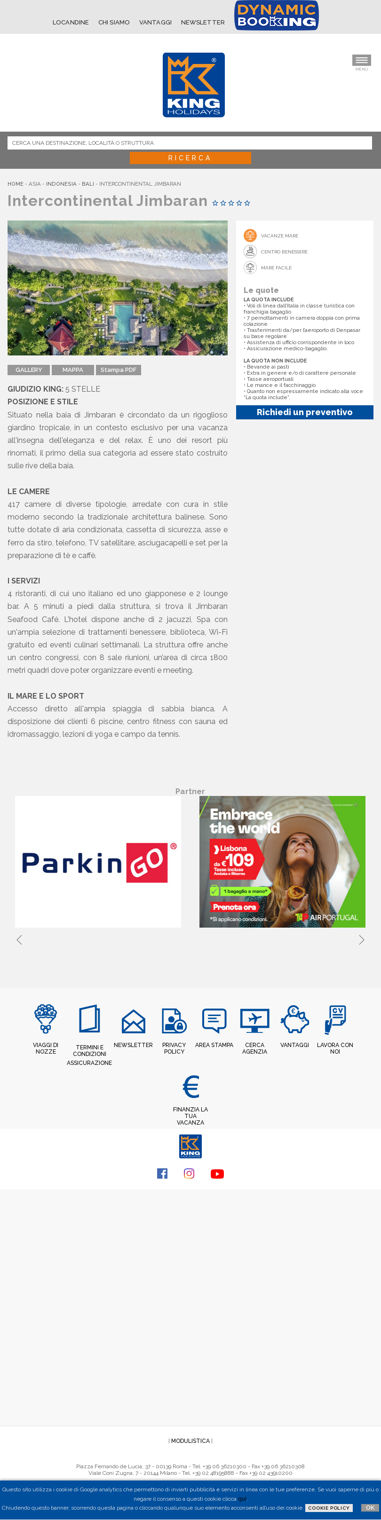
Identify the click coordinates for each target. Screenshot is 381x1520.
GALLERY (29, 369)
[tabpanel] (100, 862)
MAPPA (73, 369)
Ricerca (190, 158)
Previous (19, 938)
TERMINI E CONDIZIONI (89, 1050)
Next (362, 938)
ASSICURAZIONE (89, 1063)
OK (370, 1507)
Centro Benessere (284, 251)
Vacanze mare (279, 235)
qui (242, 1499)
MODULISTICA (190, 1441)
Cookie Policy (328, 1508)
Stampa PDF (118, 369)
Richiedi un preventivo (305, 412)
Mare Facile (276, 267)
